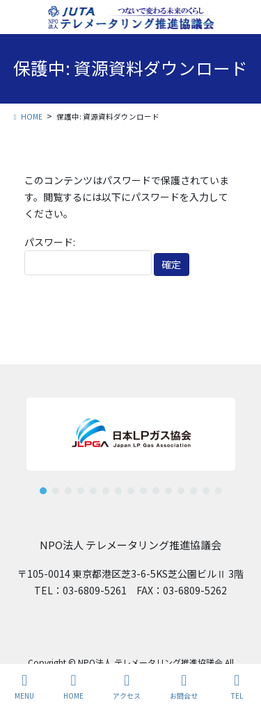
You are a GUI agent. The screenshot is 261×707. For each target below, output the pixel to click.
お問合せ (184, 686)
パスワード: (88, 255)
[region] (130, 440)
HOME (73, 686)
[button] (43, 490)
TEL (236, 686)
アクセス (127, 686)
